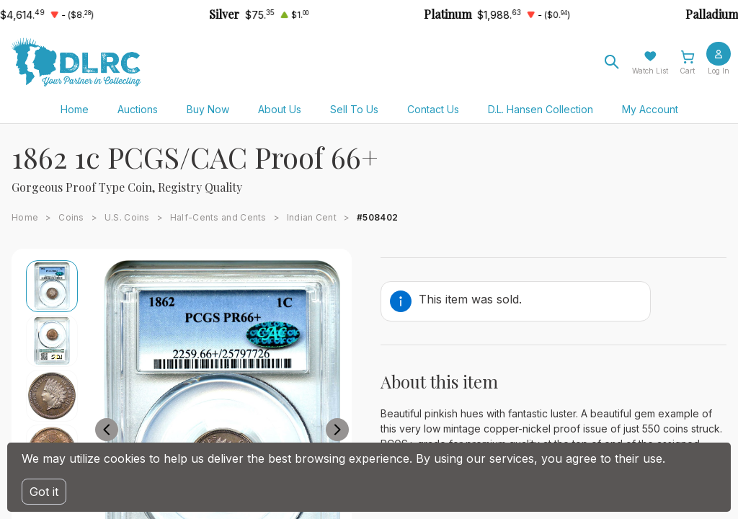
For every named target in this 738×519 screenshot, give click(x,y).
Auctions (137, 109)
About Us (279, 109)
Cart (687, 70)
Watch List (650, 70)
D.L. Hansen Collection (540, 109)
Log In (718, 70)
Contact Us (433, 109)
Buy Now (208, 109)
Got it (44, 491)
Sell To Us (354, 109)
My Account (650, 109)
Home (75, 109)
